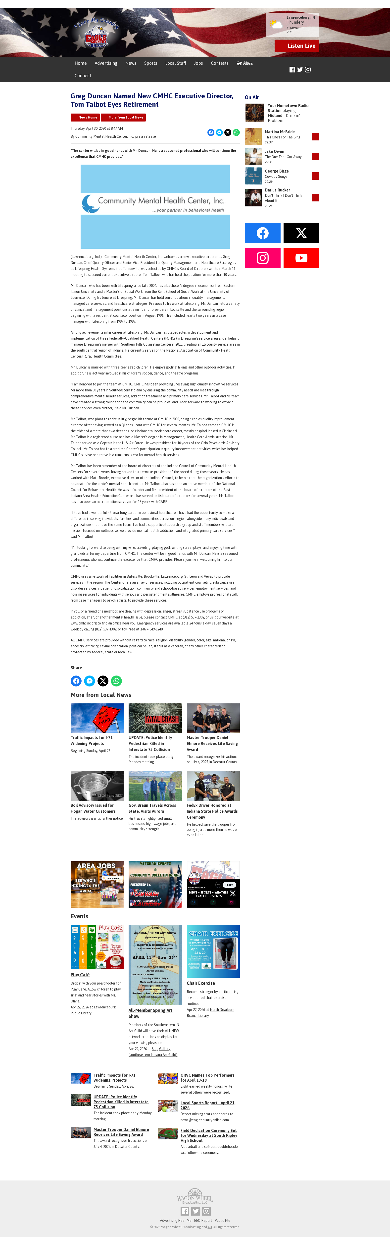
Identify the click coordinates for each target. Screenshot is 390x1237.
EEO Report (203, 1221)
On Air (243, 63)
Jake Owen (274, 151)
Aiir (210, 1227)
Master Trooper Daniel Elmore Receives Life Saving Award (213, 728)
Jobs (198, 63)
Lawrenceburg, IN (301, 17)
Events (79, 916)
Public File (222, 1221)
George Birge (277, 171)
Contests (220, 63)
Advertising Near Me (176, 1221)
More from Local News (126, 117)
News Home (88, 117)
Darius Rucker (277, 190)
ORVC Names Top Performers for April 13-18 (208, 1077)
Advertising (106, 63)
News (130, 63)
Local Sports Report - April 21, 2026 (208, 1105)
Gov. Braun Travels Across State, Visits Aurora (155, 792)
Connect (83, 75)
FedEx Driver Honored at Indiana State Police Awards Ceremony (213, 795)
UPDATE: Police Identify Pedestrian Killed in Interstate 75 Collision (155, 728)
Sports (150, 63)
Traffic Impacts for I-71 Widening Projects (97, 725)
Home (81, 63)
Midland (275, 115)
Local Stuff (175, 63)
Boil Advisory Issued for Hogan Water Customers (97, 792)
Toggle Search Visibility (316, 70)
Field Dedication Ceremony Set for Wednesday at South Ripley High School (209, 1135)
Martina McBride (280, 131)
